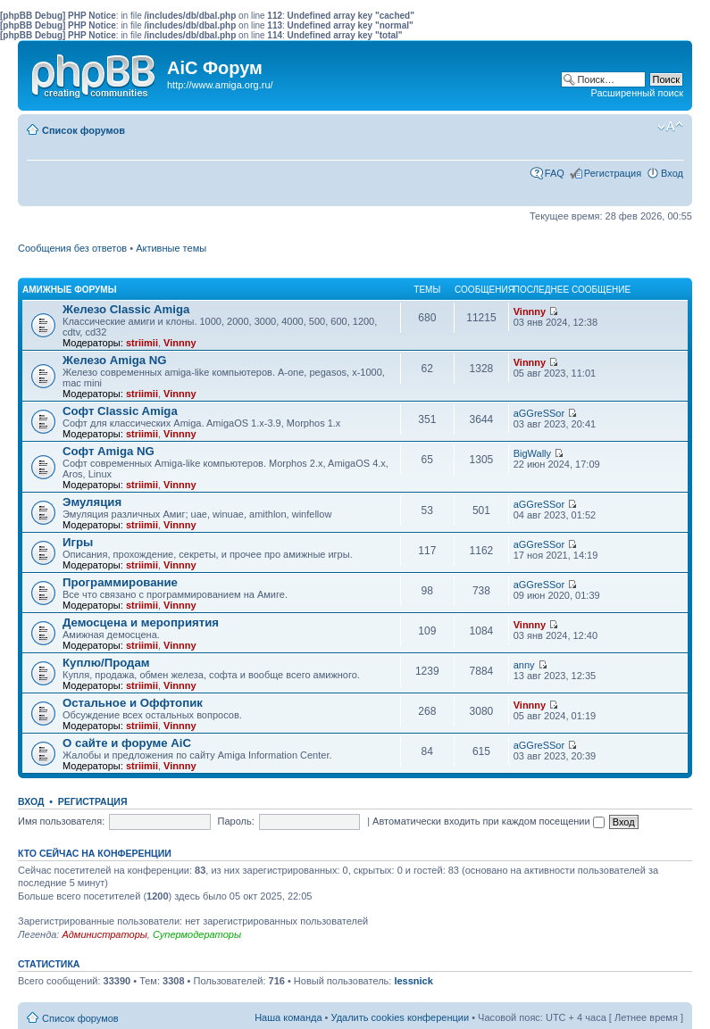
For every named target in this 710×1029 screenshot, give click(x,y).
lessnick (413, 980)
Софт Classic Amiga (120, 411)
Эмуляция (92, 502)
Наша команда (288, 1017)
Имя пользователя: (61, 821)
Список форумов (83, 130)
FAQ (554, 173)
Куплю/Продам (106, 662)
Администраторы (104, 934)
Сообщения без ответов (72, 248)
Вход (672, 173)
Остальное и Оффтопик (133, 703)
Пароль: (236, 821)
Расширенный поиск (636, 92)
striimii (142, 342)
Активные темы (171, 248)
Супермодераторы (197, 934)
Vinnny (179, 342)
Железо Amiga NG (115, 360)
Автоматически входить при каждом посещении (488, 821)
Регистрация (612, 173)
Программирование (120, 582)
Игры (78, 542)
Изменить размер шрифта (670, 127)
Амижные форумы (69, 290)
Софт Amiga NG (109, 451)
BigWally (532, 453)
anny (524, 665)
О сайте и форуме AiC (127, 743)
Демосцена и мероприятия (141, 622)
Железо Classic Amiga (126, 309)
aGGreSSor (539, 413)
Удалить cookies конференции (400, 1017)
